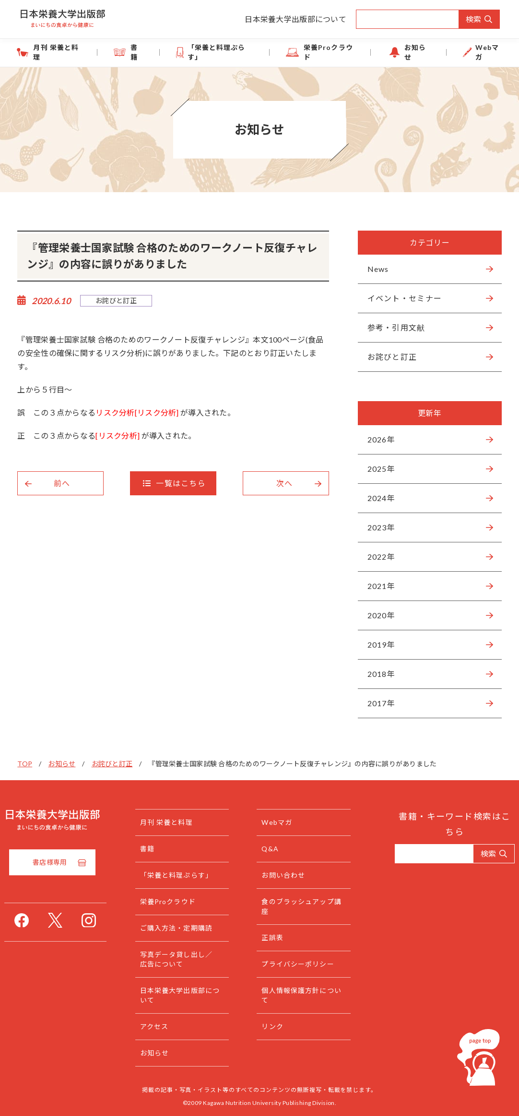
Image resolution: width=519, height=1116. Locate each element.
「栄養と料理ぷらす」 (221, 52)
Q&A (271, 849)
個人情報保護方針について (299, 995)
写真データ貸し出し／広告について (185, 959)
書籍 (134, 52)
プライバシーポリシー (299, 964)
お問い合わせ (285, 875)
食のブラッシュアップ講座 (299, 906)
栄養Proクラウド (328, 52)
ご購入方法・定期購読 (185, 928)
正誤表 (274, 937)
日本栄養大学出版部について (295, 19)
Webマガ (486, 52)
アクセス (163, 1026)
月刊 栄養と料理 (55, 52)
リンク (274, 1026)
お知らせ (415, 52)
